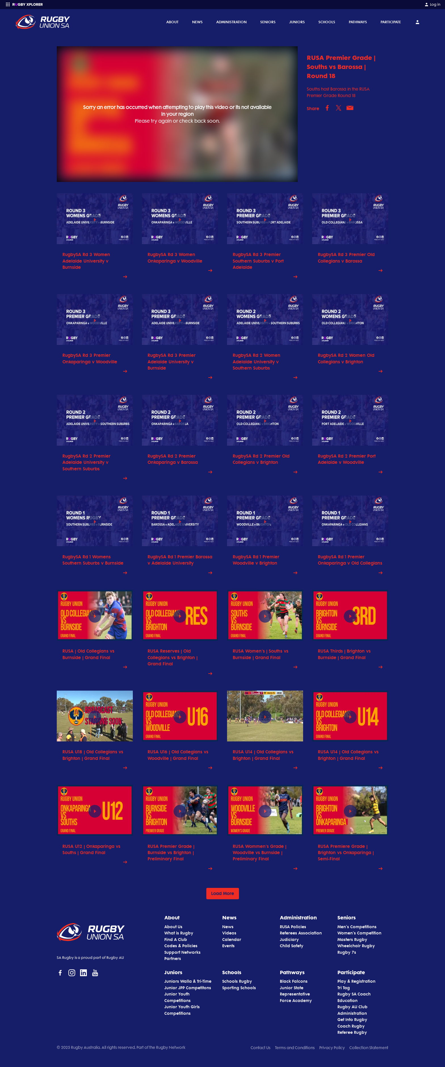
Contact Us (260, 1047)
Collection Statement (368, 1047)
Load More (222, 893)
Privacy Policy (332, 1047)
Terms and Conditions (295, 1047)
